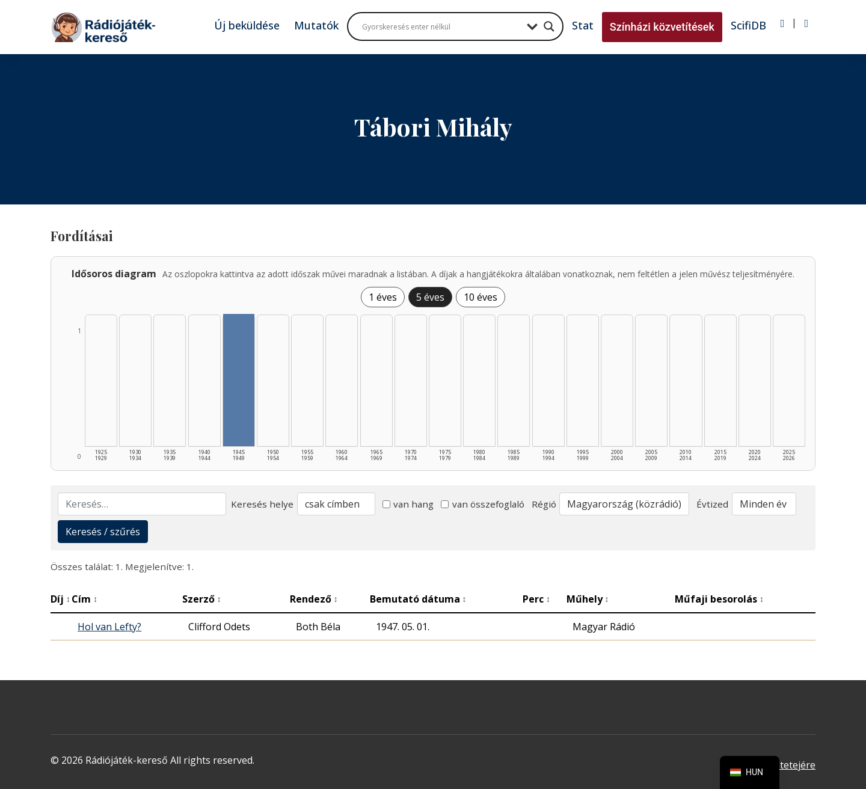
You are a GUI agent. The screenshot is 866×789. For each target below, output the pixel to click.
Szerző (201, 599)
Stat (583, 25)
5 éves (430, 297)
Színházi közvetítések (662, 26)
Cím (84, 599)
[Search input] (441, 26)
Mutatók (316, 25)
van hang (408, 504)
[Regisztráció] (806, 23)
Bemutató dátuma (418, 599)
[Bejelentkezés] (783, 23)
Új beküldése (247, 25)
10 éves (480, 297)
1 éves (383, 297)
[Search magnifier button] (549, 26)
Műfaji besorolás (719, 599)
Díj (60, 599)
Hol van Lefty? (109, 626)
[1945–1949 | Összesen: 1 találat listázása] (238, 380)
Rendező (314, 599)
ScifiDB (748, 25)
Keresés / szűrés (103, 531)
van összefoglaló (482, 504)
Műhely (588, 599)
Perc (536, 599)
